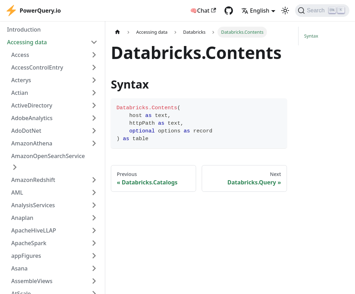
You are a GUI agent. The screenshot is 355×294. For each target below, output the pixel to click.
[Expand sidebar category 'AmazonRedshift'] (94, 179)
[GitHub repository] (228, 10)
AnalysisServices (33, 205)
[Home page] (117, 32)
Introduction (24, 29)
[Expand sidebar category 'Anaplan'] (94, 217)
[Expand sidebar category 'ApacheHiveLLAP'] (94, 230)
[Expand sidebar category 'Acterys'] (94, 80)
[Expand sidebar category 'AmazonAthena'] (94, 143)
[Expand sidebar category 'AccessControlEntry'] (94, 67)
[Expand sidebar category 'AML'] (94, 192)
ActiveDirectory (31, 105)
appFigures (26, 256)
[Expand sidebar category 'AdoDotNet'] (94, 130)
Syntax (311, 36)
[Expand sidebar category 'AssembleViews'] (94, 281)
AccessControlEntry (37, 67)
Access (20, 55)
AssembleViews (32, 281)
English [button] (255, 10)
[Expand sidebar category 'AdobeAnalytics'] (94, 118)
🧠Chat (203, 10)
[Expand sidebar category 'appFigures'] (94, 255)
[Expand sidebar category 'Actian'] (94, 92)
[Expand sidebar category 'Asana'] (94, 268)
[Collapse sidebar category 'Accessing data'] (94, 42)
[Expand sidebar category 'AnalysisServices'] (94, 205)
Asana (19, 268)
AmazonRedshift (33, 180)
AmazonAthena (31, 143)
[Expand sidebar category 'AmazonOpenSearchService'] (14, 167)
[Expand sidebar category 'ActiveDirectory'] (94, 105)
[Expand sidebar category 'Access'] (94, 54)
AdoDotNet (26, 131)
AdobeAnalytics (32, 118)
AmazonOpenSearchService (48, 156)
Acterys (21, 80)
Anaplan (22, 218)
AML (17, 192)
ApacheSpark (28, 243)
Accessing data (27, 42)
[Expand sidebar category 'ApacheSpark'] (94, 243)
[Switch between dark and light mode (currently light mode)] (285, 10)
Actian (19, 93)
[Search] (322, 10)
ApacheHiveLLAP (33, 230)
